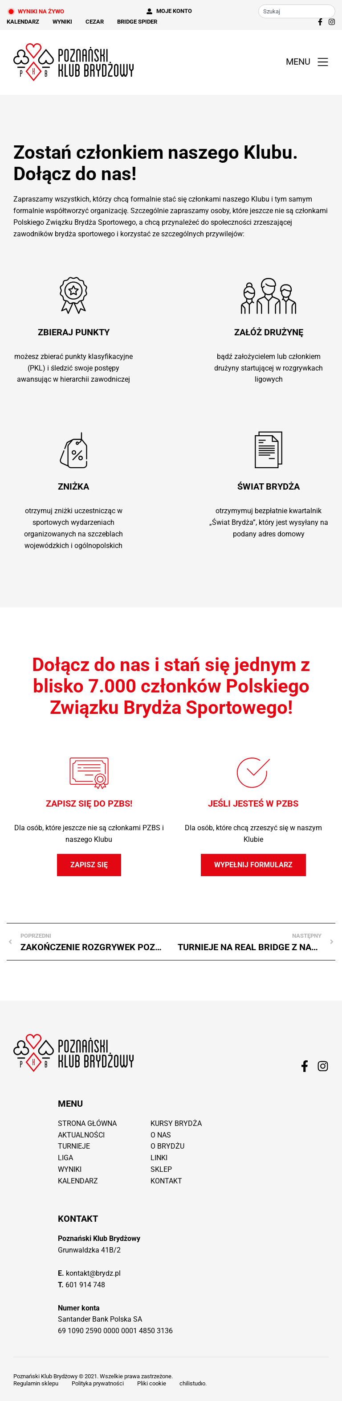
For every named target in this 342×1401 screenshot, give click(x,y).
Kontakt (166, 1181)
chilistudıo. (193, 1383)
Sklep (161, 1169)
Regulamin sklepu (35, 1383)
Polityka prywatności (98, 1383)
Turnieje (74, 1146)
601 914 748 (85, 1285)
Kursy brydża (176, 1123)
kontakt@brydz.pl (93, 1273)
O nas (161, 1135)
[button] (305, 62)
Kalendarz (23, 21)
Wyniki (62, 21)
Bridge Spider (137, 21)
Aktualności (81, 1135)
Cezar (95, 21)
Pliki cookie (151, 1383)
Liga (65, 1158)
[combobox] (296, 11)
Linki (159, 1158)
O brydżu (167, 1146)
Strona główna (87, 1123)
